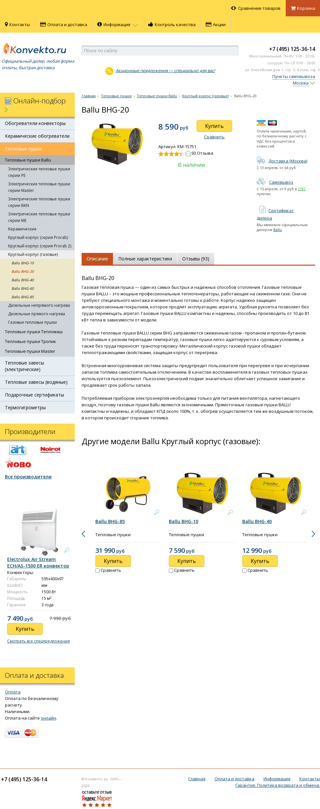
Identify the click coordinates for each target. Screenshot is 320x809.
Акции (216, 24)
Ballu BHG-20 (22, 271)
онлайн (48, 718)
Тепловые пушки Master (30, 351)
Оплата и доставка (63, 24)
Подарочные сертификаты (34, 395)
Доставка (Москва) (282, 161)
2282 (302, 188)
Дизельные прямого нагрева (36, 314)
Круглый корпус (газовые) (33, 254)
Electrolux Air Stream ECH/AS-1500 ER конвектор (38, 562)
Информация (117, 24)
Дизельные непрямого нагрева (39, 305)
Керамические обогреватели (37, 136)
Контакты (17, 24)
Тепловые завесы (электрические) (24, 366)
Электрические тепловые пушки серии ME (39, 217)
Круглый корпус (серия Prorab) (38, 237)
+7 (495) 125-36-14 (292, 49)
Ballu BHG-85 (22, 296)
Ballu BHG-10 (22, 262)
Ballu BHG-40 (22, 279)
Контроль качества (172, 24)
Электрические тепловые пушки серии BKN (39, 202)
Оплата (13, 692)
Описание (97, 259)
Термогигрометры (25, 407)
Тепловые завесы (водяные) (36, 382)
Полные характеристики (145, 259)
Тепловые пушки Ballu (28, 160)
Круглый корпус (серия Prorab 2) (39, 246)
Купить (214, 126)
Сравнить (214, 137)
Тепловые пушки (23, 149)
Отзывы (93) (195, 259)
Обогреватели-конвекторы (35, 123)
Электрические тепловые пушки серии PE (39, 172)
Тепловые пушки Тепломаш (34, 331)
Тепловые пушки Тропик (30, 341)
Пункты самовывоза (293, 76)
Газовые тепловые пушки (32, 322)
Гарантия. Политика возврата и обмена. (277, 785)
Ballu (277, 229)
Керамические (22, 229)
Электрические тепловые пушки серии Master (39, 187)
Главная (89, 95)
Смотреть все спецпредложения (38, 641)
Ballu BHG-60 (22, 288)
